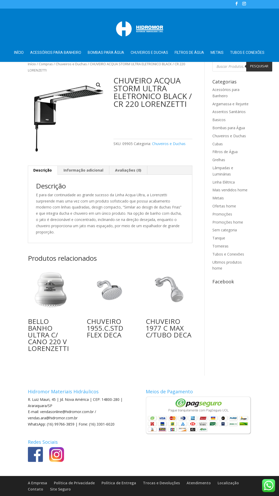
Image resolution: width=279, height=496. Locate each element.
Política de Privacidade (74, 482)
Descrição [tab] (42, 170)
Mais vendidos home (230, 189)
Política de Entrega (119, 482)
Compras (46, 64)
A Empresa (37, 482)
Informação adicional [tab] (83, 170)
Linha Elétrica (223, 182)
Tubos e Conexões (247, 53)
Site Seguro (60, 489)
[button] (98, 85)
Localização (228, 482)
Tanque (218, 238)
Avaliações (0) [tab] (128, 170)
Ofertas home (224, 206)
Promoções (222, 214)
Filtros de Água (189, 53)
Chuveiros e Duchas (149, 53)
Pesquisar (259, 66)
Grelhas (218, 159)
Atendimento (199, 482)
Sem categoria (224, 229)
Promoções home (227, 222)
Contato (35, 489)
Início (19, 53)
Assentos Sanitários (229, 111)
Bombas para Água (106, 53)
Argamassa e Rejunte (230, 103)
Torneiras (220, 246)
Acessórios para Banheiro (55, 53)
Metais (217, 53)
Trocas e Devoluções (161, 482)
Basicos (219, 119)
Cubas (217, 143)
